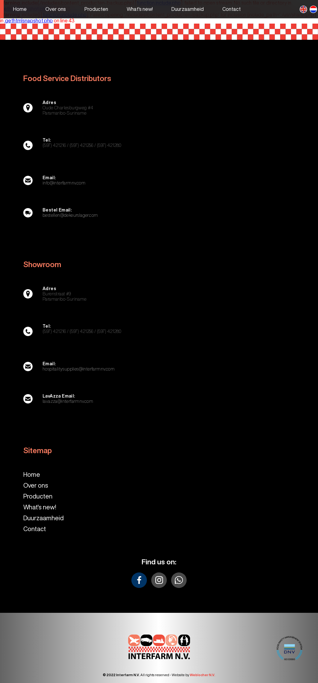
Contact (34, 529)
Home (31, 474)
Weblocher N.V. (202, 674)
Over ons (35, 485)
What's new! (39, 507)
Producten (37, 496)
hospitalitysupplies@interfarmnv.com (79, 369)
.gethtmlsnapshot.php (28, 20)
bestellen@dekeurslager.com (70, 215)
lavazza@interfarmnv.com (68, 401)
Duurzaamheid (43, 518)
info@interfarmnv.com (64, 183)
